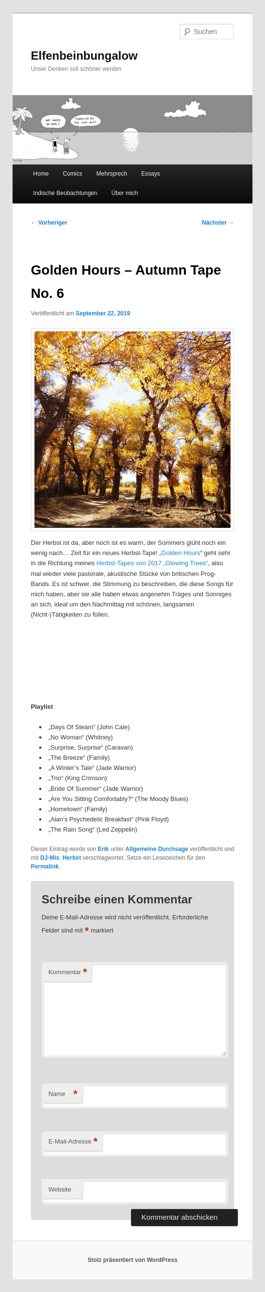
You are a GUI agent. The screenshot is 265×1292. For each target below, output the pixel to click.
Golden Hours (180, 552)
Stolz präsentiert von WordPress (132, 1260)
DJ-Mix (49, 857)
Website (60, 1189)
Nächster (218, 222)
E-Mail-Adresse (73, 1142)
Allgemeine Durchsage (156, 849)
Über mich (125, 193)
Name (63, 1094)
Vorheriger (49, 222)
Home (41, 173)
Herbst (72, 857)
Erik (103, 849)
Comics (72, 173)
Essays (150, 173)
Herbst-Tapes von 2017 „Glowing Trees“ (152, 563)
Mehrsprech (112, 173)
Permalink (45, 866)
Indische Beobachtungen (65, 193)
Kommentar (68, 972)
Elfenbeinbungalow (84, 55)
